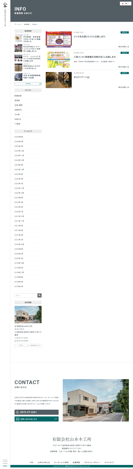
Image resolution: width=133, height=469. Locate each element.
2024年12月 (19, 152)
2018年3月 (19, 288)
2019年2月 (19, 269)
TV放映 (17, 125)
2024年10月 (19, 162)
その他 (17, 116)
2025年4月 (19, 143)
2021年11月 (19, 222)
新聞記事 (18, 97)
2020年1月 (19, 260)
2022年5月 (19, 208)
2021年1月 (19, 241)
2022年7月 (19, 204)
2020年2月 (19, 255)
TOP (31, 464)
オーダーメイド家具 (61, 464)
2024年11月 (19, 157)
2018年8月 (19, 279)
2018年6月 (19, 283)
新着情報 (76, 464)
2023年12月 (19, 171)
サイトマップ (109, 464)
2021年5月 (19, 232)
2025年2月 (19, 148)
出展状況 (18, 111)
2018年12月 (19, 274)
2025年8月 (19, 138)
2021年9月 (19, 227)
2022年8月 (19, 199)
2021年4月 (19, 237)
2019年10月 (19, 265)
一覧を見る (28, 84)
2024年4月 (19, 166)
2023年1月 (19, 185)
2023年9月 (19, 176)
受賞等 (17, 102)
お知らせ (18, 121)
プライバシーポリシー (92, 464)
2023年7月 (19, 180)
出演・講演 (18, 107)
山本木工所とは (44, 464)
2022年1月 (19, 213)
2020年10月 (19, 246)
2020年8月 (19, 251)
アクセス (21, 347)
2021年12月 (19, 218)
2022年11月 (19, 190)
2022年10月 (19, 194)
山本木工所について (35, 347)
